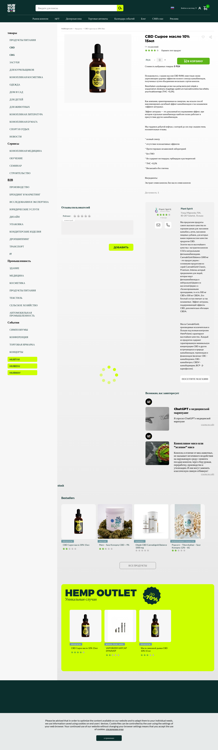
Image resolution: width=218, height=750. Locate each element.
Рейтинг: (67, 216)
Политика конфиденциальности (55, 705)
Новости (16, 136)
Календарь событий (124, 18)
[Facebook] (164, 704)
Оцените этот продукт (171, 50)
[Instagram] (173, 704)
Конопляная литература (26, 114)
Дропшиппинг (19, 239)
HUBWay (15, 372)
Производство (19, 187)
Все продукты (138, 565)
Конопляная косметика (26, 77)
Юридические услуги (24, 209)
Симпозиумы (19, 329)
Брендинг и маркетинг (25, 194)
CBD (12, 47)
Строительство (20, 173)
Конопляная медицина (26, 150)
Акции (16, 709)
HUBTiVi (15, 359)
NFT (57, 18)
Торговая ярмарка (22, 344)
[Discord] (209, 704)
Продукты (78, 29)
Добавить (121, 247)
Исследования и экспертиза (29, 201)
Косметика (17, 282)
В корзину (199, 61)
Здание (14, 268)
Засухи (15, 62)
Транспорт (17, 246)
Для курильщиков (22, 69)
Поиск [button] (120, 8)
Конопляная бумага (24, 121)
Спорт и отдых (19, 129)
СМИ (87, 705)
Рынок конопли (40, 18)
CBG (12, 54)
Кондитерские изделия (25, 231)
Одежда (15, 84)
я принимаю (109, 738)
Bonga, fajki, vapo (114, 644)
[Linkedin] (191, 704)
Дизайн (15, 216)
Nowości (139, 541)
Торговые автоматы (98, 18)
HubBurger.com (67, 29)
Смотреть (203, 37)
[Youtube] (182, 704)
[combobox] (172, 8)
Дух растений (153, 46)
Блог (143, 18)
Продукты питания (23, 40)
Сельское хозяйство (24, 305)
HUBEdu (15, 366)
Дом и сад (16, 91)
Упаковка (16, 224)
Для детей (16, 99)
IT (11, 253)
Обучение (16, 158)
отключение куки (114, 729)
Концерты (16, 351)
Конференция (19, 337)
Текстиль (16, 297)
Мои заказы (124, 709)
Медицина (17, 275)
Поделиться (211, 37)
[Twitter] (200, 704)
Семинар (16, 165)
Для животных (20, 106)
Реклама (174, 18)
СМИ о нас (157, 18)
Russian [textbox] (172, 8)
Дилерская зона (74, 18)
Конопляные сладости (183, 541)
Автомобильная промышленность (22, 314)
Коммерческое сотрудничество (54, 709)
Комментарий (68, 220)
